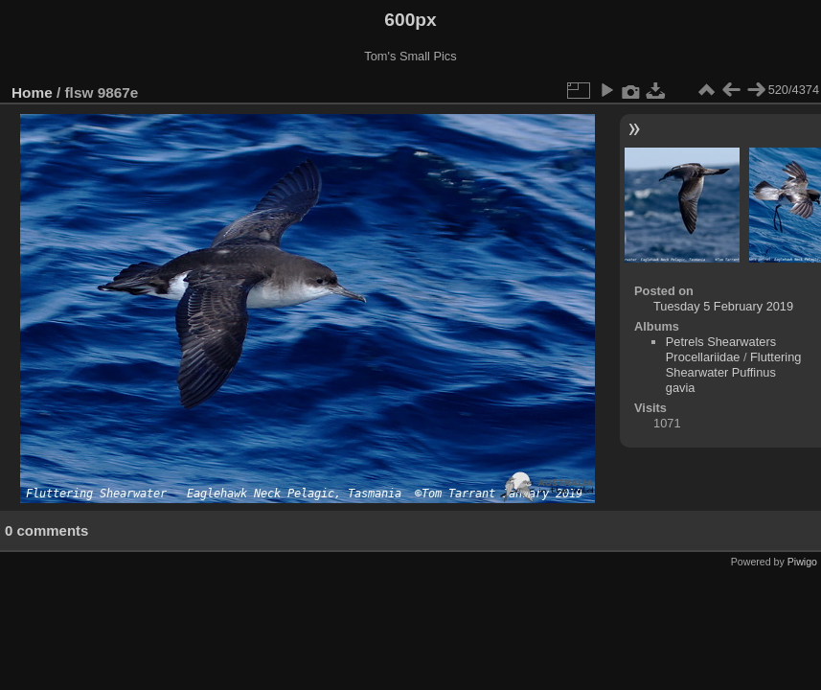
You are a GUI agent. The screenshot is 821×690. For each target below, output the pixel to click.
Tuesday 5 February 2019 (723, 306)
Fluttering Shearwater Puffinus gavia (734, 372)
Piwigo (802, 561)
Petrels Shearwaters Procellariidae (721, 349)
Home (32, 92)
